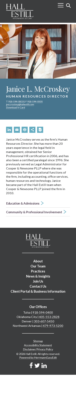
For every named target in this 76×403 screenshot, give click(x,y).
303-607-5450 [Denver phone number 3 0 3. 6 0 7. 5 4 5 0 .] (44, 321)
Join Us (38, 281)
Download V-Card (15, 107)
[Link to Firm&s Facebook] (31, 365)
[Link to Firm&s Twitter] (37, 365)
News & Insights (38, 276)
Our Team (38, 266)
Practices (38, 271)
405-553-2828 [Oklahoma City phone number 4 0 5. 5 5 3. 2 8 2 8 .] (49, 317)
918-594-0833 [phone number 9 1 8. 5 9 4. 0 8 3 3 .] (16, 101)
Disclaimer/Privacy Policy (38, 349)
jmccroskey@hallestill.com (20, 104)
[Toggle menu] (61, 4)
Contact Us (38, 286)
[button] (9, 130)
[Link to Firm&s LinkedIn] (44, 365)
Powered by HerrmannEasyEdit (38, 357)
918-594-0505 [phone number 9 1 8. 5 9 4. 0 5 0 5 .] (35, 101)
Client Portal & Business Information (38, 291)
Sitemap (38, 341)
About (38, 261)
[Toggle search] (68, 5)
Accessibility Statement (38, 345)
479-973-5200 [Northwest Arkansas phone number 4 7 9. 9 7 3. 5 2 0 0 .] (53, 325)
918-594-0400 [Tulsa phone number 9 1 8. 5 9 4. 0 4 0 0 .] (43, 312)
